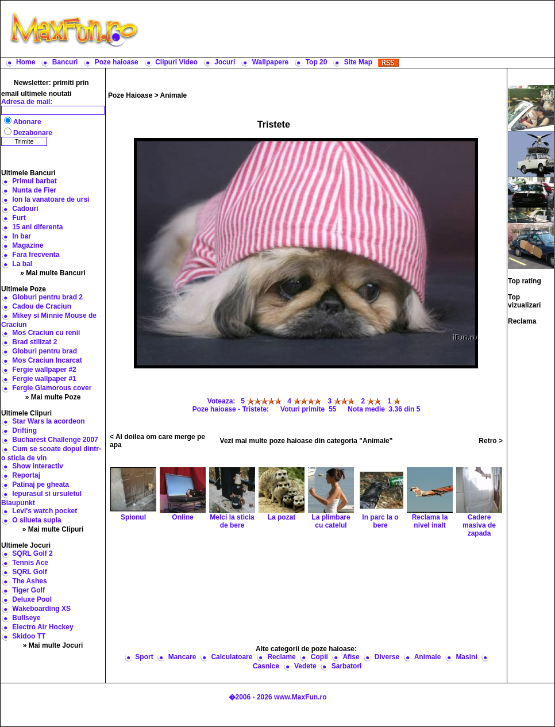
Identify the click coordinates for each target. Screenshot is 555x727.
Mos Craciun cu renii (46, 333)
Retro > (491, 441)
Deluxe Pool (32, 599)
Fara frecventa (35, 255)
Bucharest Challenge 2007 (55, 440)
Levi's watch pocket (44, 511)
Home (25, 62)
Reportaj (26, 475)
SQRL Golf (29, 572)
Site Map (358, 62)
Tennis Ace (30, 563)
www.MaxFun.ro (300, 697)
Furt (18, 218)
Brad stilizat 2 (34, 342)
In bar (21, 236)
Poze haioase (116, 62)
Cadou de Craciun (41, 306)
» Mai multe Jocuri (53, 645)
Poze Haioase (130, 95)
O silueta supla (36, 520)
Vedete (305, 666)
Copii (319, 657)
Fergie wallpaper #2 (44, 370)
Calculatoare (231, 657)
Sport (144, 657)
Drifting (24, 430)
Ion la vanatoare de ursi (50, 199)
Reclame (281, 657)
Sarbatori (347, 666)
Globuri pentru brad (44, 351)
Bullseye (26, 618)
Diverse (387, 657)
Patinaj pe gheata (40, 484)
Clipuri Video (176, 62)
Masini (466, 657)
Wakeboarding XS (41, 609)
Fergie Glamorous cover (51, 388)
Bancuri (65, 62)
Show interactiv (37, 466)
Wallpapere (270, 62)
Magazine (27, 245)
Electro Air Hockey (42, 627)
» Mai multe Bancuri (52, 273)
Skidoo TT (28, 636)
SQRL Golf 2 (32, 553)
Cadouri (25, 209)
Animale (173, 95)
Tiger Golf (28, 590)
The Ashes (29, 581)
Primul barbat (34, 181)
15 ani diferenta (37, 227)
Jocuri (224, 62)
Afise (350, 657)
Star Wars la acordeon (48, 421)
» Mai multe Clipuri (53, 529)
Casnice (266, 666)
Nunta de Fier (34, 190)
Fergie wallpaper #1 (44, 379)
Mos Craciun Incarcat (47, 360)
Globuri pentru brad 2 (47, 297)
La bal (22, 264)
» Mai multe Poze (53, 397)
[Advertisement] (306, 590)
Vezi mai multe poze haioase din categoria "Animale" (306, 441)
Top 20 (316, 62)
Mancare (182, 657)
